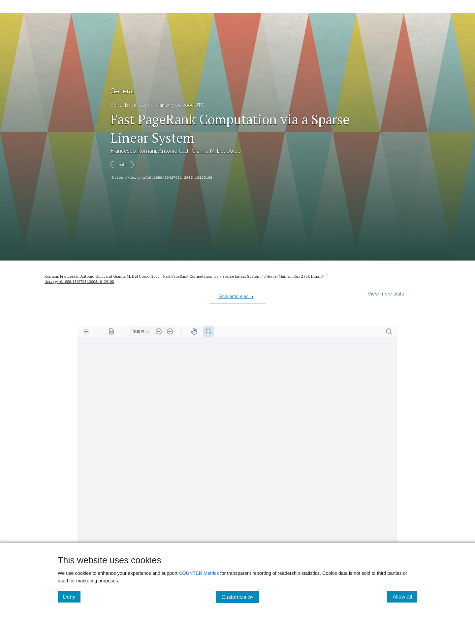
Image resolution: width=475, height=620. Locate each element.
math (122, 164)
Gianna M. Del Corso (216, 151)
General (122, 91)
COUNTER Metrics (199, 573)
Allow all (405, 597)
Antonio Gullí (173, 151)
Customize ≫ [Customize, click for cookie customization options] (240, 597)
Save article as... (236, 296)
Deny (71, 597)
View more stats (386, 293)
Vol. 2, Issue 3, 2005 (132, 105)
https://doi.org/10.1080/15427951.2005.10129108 (162, 178)
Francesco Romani (133, 151)
